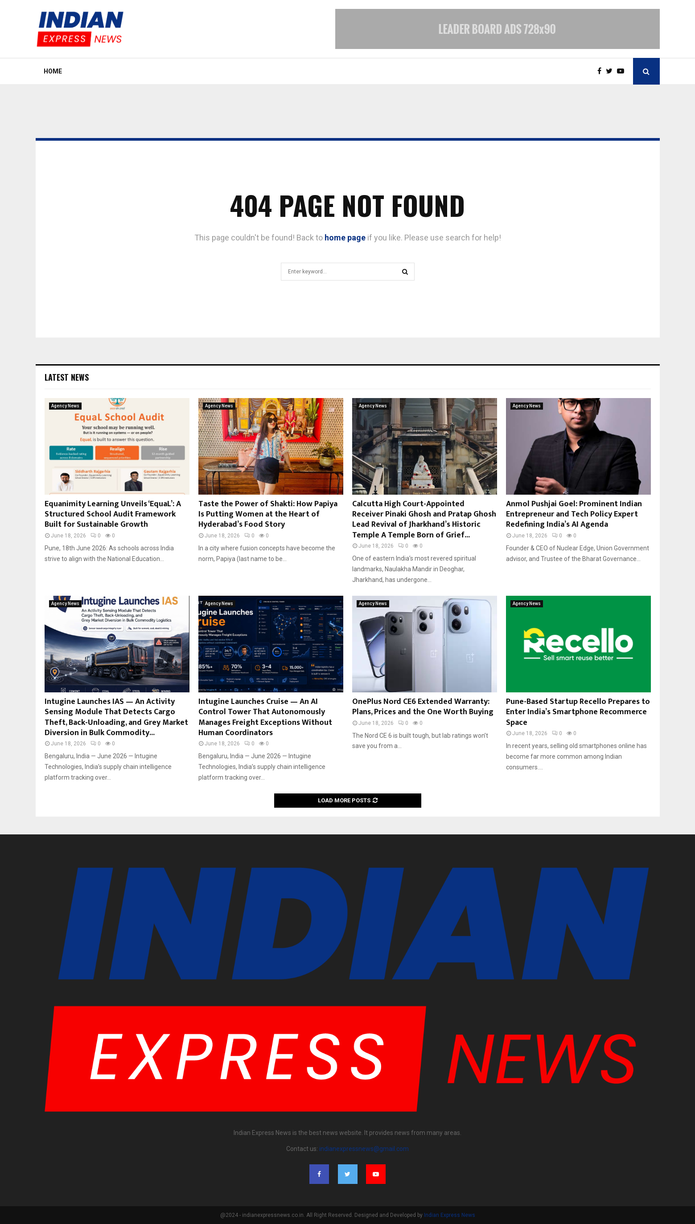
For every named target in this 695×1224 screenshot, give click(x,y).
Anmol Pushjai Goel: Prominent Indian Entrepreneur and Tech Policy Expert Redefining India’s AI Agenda (574, 514)
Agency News (65, 405)
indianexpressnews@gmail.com (364, 1148)
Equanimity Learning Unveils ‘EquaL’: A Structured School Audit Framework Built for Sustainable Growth (113, 514)
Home (53, 71)
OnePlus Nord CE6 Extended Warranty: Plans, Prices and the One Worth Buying (422, 707)
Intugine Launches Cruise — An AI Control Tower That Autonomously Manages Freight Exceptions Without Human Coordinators (265, 717)
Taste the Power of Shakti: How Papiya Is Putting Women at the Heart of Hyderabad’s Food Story (267, 514)
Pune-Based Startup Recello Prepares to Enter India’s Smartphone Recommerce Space (578, 712)
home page (345, 237)
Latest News (67, 377)
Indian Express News (449, 1215)
